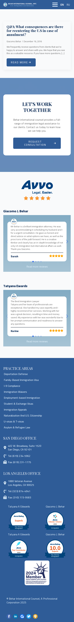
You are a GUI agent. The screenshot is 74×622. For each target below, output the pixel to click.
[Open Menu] (55, 4)
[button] (67, 241)
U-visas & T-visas (14, 421)
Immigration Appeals (15, 409)
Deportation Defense (16, 373)
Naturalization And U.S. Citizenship (23, 415)
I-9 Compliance (12, 385)
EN (62, 4)
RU (68, 4)
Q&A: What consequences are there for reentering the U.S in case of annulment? (35, 31)
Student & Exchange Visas (18, 403)
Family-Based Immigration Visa (21, 379)
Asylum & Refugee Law (17, 427)
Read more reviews (37, 266)
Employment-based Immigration (22, 397)
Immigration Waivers (15, 391)
